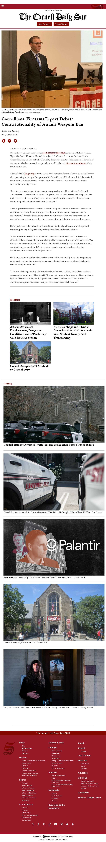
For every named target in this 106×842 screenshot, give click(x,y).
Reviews (25, 810)
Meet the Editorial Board (89, 783)
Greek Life (55, 753)
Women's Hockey (28, 788)
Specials (53, 772)
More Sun (82, 760)
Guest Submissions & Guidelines (33, 761)
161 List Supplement (58, 775)
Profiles (25, 808)
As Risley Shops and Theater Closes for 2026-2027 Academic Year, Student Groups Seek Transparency (72, 332)
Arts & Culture (26, 804)
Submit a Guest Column (89, 798)
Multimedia (54, 790)
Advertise (83, 773)
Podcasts (55, 798)
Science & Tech (56, 743)
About (81, 743)
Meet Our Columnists (29, 775)
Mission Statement (87, 781)
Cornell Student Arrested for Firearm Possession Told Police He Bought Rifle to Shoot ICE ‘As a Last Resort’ (53, 512)
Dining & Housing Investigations (63, 761)
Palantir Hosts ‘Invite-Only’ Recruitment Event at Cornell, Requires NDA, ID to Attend (44, 577)
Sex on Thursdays (58, 768)
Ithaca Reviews (57, 751)
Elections (25, 753)
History (83, 788)
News (22, 743)
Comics (54, 793)
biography (30, 173)
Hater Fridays (26, 817)
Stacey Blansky (11, 131)
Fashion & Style (57, 763)
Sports (22, 780)
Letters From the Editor (30, 773)
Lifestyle (53, 747)
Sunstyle (84, 769)
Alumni (81, 748)
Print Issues (85, 764)
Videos (54, 801)
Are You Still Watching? (30, 815)
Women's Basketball (29, 793)
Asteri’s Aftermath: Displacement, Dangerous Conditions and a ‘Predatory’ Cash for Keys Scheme (28, 332)
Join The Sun (84, 755)
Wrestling (25, 800)
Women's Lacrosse (29, 798)
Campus (25, 751)
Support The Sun (61, 24)
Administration (27, 748)
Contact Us (83, 792)
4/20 (53, 778)
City (23, 746)
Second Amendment (76, 163)
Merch (83, 766)
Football (25, 783)
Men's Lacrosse (27, 795)
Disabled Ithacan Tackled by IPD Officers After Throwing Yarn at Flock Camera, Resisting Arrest (48, 707)
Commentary (26, 820)
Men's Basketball (28, 790)
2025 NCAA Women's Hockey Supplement (62, 785)
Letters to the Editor (29, 770)
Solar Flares (26, 813)
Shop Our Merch (44, 24)
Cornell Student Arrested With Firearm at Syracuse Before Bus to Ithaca (48, 444)
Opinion (22, 757)
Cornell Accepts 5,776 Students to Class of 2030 (29, 367)
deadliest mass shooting (53, 152)
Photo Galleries (57, 796)
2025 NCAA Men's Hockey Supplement (61, 781)
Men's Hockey (27, 785)
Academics (55, 758)
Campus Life (56, 756)
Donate (83, 751)
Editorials (25, 768)
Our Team (83, 778)
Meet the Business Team (89, 786)
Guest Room (26, 763)
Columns (25, 766)
